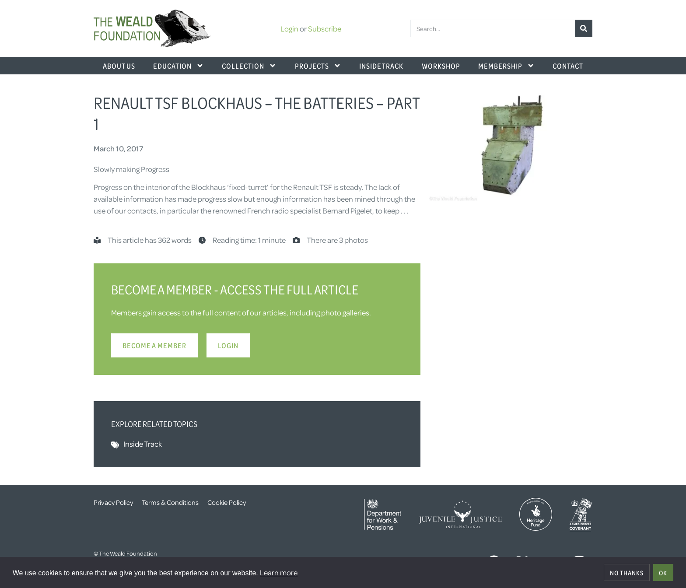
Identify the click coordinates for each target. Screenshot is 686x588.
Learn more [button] (279, 572)
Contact (568, 65)
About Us (119, 65)
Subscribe (324, 28)
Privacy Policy (113, 502)
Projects (318, 65)
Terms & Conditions (170, 502)
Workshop (441, 65)
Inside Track (381, 65)
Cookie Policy (226, 502)
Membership (506, 65)
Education (178, 65)
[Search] (583, 28)
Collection (249, 65)
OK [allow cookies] (663, 572)
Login (289, 28)
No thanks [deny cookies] (627, 572)
